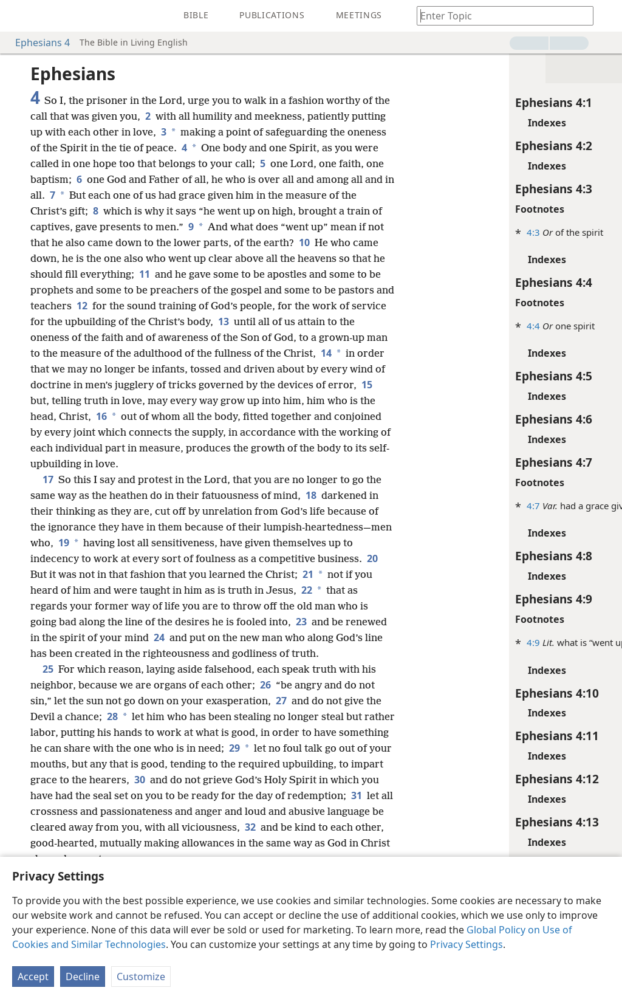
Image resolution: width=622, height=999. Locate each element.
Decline (83, 976)
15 (312, 400)
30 (243, 811)
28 (128, 748)
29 (310, 779)
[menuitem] (18, 15)
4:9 (433, 642)
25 (48, 700)
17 (48, 495)
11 (297, 274)
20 (144, 590)
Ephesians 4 (36, 42)
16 (71, 432)
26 (265, 716)
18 (327, 511)
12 (277, 305)
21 (89, 606)
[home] (18, 15)
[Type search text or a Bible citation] (499, 15)
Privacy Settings (466, 944)
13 (106, 337)
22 (81, 621)
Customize (141, 976)
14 (221, 369)
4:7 (433, 506)
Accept (33, 976)
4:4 (433, 326)
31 (131, 843)
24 (279, 653)
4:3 (433, 232)
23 (62, 653)
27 (281, 732)
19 (152, 558)
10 (89, 258)
